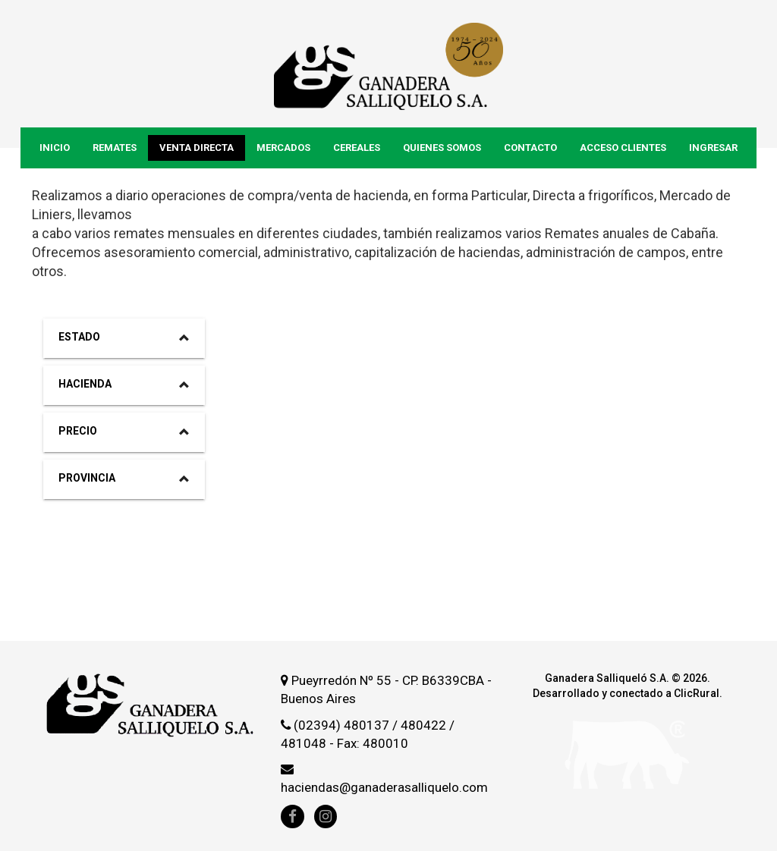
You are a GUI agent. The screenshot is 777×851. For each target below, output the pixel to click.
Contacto (530, 147)
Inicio (54, 147)
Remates (115, 147)
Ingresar (713, 147)
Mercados (283, 147)
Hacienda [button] (124, 384)
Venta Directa (196, 147)
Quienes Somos (442, 147)
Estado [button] (124, 337)
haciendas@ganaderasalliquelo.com (384, 787)
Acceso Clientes (623, 147)
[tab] (124, 338)
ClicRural (696, 693)
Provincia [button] (124, 478)
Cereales (356, 147)
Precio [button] (124, 431)
